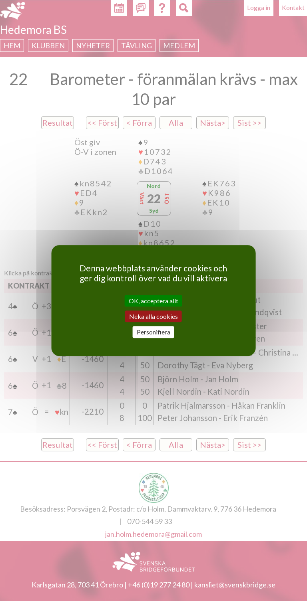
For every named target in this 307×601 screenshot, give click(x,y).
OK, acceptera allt (153, 300)
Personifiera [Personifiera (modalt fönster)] (153, 332)
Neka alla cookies (153, 316)
